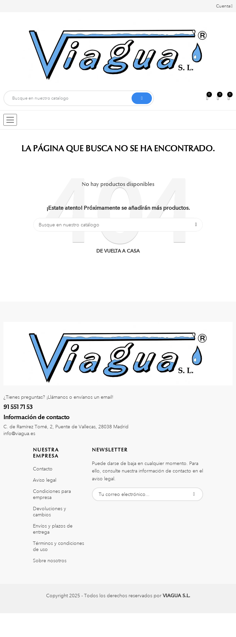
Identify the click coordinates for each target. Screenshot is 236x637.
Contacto (43, 469)
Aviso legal (44, 480)
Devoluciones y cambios (49, 511)
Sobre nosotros (49, 560)
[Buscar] (118, 224)
